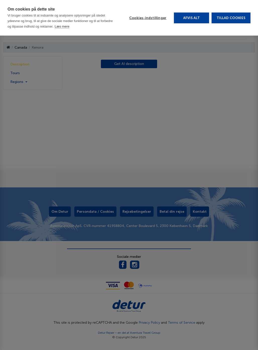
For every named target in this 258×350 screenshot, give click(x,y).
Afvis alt (191, 18)
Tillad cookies (231, 18)
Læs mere (62, 26)
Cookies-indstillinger (147, 18)
